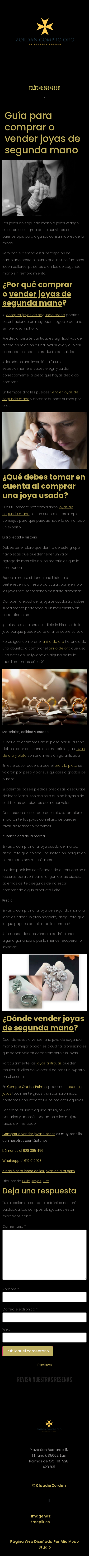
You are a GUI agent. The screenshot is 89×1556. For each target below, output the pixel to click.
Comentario (14, 1226)
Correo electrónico (20, 1309)
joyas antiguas (49, 1063)
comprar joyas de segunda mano (35, 315)
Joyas (36, 1181)
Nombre (10, 1289)
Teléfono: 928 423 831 (44, 88)
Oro (46, 1181)
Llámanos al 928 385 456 (22, 1150)
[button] (44, 99)
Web (6, 1329)
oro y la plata (66, 765)
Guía (26, 1181)
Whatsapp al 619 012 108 (22, 1160)
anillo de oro (53, 641)
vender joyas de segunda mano (36, 298)
